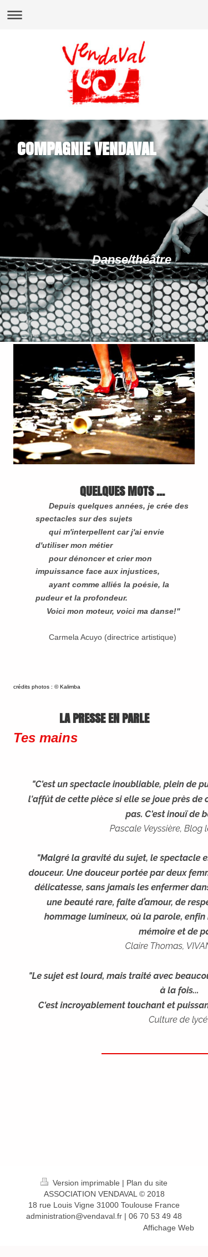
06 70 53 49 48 (155, 1216)
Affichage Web (168, 1227)
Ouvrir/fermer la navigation (104, 15)
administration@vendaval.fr (74, 1216)
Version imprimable (81, 1182)
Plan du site (147, 1182)
